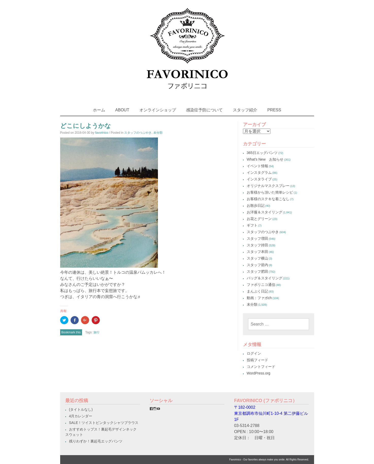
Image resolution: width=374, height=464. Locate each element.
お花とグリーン (259, 219)
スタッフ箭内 (257, 265)
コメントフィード (261, 367)
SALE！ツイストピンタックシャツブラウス (104, 423)
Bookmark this (71, 332)
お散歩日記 (256, 205)
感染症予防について (204, 110)
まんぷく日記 (257, 291)
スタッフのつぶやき (138, 132)
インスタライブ (259, 179)
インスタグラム (259, 172)
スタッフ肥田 (257, 271)
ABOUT (122, 110)
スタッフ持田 (257, 245)
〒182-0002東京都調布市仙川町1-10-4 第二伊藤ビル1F (271, 413)
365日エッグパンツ (262, 153)
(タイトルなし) (81, 409)
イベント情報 (257, 166)
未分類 (157, 132)
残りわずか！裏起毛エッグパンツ (95, 441)
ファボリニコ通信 (261, 285)
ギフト (252, 225)
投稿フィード (257, 360)
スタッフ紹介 (245, 110)
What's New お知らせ (265, 159)
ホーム (99, 110)
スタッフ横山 (257, 258)
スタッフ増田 (257, 238)
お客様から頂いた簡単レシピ (270, 192)
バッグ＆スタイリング (264, 278)
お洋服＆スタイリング (264, 212)
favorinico (101, 132)
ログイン (254, 353)
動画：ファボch (259, 298)
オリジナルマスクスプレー (268, 186)
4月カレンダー (80, 416)
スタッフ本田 (257, 252)
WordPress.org (258, 373)
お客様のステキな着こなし (268, 199)
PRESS (274, 110)
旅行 (96, 332)
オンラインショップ (157, 110)
